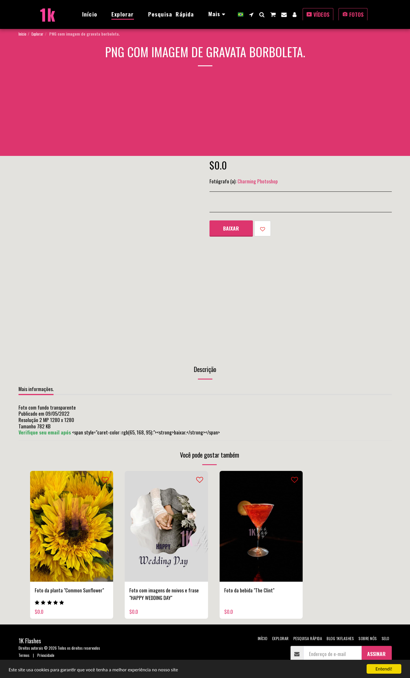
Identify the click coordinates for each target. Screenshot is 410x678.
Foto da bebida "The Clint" (249, 590)
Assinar (376, 653)
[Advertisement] (205, 115)
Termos (24, 655)
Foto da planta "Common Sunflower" (69, 590)
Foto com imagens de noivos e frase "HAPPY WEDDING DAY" (164, 593)
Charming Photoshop (258, 181)
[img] (71, 526)
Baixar (231, 228)
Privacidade (45, 655)
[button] (251, 14)
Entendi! (384, 669)
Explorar (37, 34)
